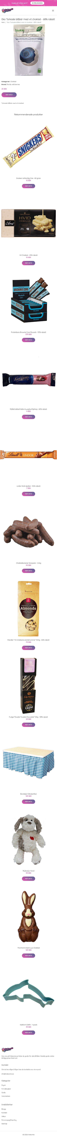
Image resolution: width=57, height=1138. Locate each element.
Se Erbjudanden (37, 3)
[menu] (53, 10)
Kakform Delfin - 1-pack (28, 1025)
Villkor (3, 1116)
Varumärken (5, 1096)
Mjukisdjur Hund (28, 871)
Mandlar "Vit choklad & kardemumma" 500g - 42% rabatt (28, 640)
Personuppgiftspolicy (8, 1120)
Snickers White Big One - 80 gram (28, 178)
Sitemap (4, 1124)
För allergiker (6, 1089)
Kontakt (4, 1113)
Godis (3, 1092)
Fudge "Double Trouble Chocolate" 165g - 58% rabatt (28, 717)
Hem (3, 22)
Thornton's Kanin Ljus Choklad (28, 948)
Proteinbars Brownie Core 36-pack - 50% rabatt (28, 332)
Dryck (3, 1085)
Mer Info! (9, 95)
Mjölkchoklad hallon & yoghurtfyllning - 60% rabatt (28, 409)
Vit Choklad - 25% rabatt (28, 255)
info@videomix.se (7, 1074)
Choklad (13, 81)
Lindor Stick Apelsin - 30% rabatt (28, 486)
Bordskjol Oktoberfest (28, 794)
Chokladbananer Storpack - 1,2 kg (28, 563)
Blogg (3, 1109)
